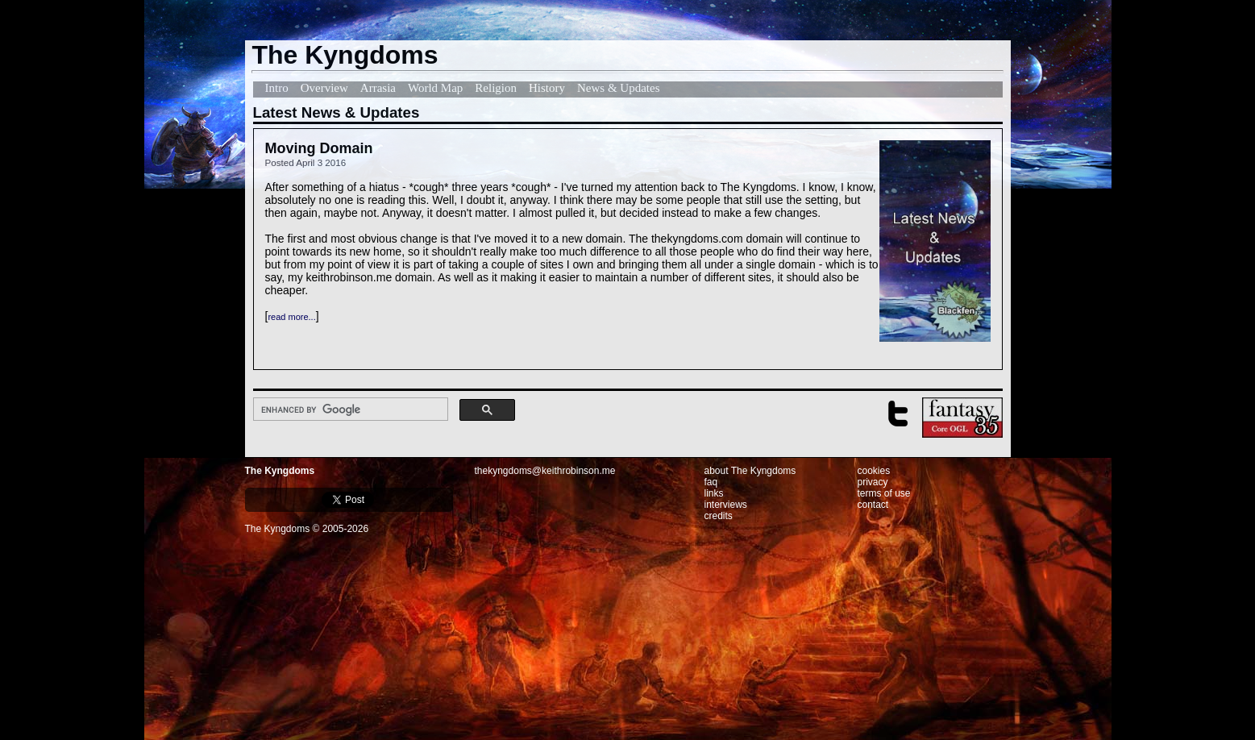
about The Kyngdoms (750, 470)
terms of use (884, 493)
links (714, 493)
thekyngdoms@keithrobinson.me (545, 470)
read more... (291, 317)
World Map (435, 87)
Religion (496, 87)
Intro (277, 87)
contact (873, 504)
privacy (873, 482)
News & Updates (618, 87)
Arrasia (378, 87)
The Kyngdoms (280, 470)
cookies (874, 470)
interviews (725, 504)
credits (718, 516)
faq (711, 482)
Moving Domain (319, 148)
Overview (324, 87)
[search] (349, 409)
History (547, 87)
